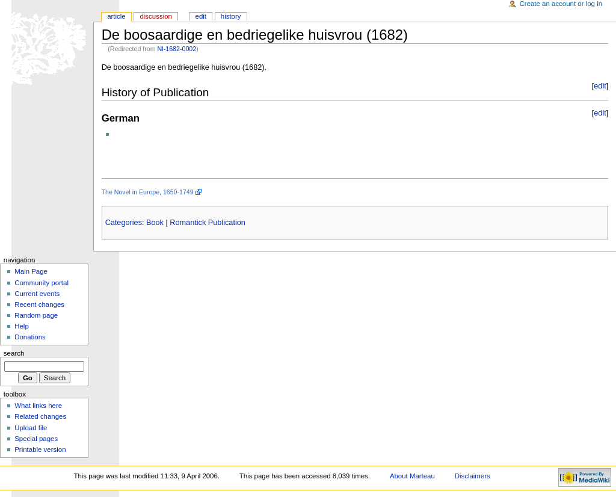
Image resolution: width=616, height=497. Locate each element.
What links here (38, 405)
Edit (201, 16)
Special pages (36, 438)
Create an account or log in (561, 3)
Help (21, 326)
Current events (37, 293)
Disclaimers (472, 476)
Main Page (31, 271)
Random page (36, 315)
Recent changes (39, 304)
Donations (30, 337)
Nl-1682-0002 (177, 48)
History (231, 16)
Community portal (41, 282)
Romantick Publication (207, 222)
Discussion (155, 16)
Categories (123, 222)
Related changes (40, 416)
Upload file (30, 427)
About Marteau (412, 476)
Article (116, 16)
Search (14, 353)
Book (155, 222)
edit (600, 86)
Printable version (40, 449)
